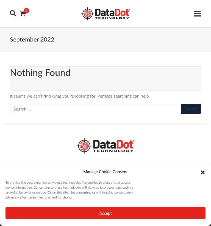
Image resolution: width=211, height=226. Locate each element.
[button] (203, 171)
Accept (105, 213)
